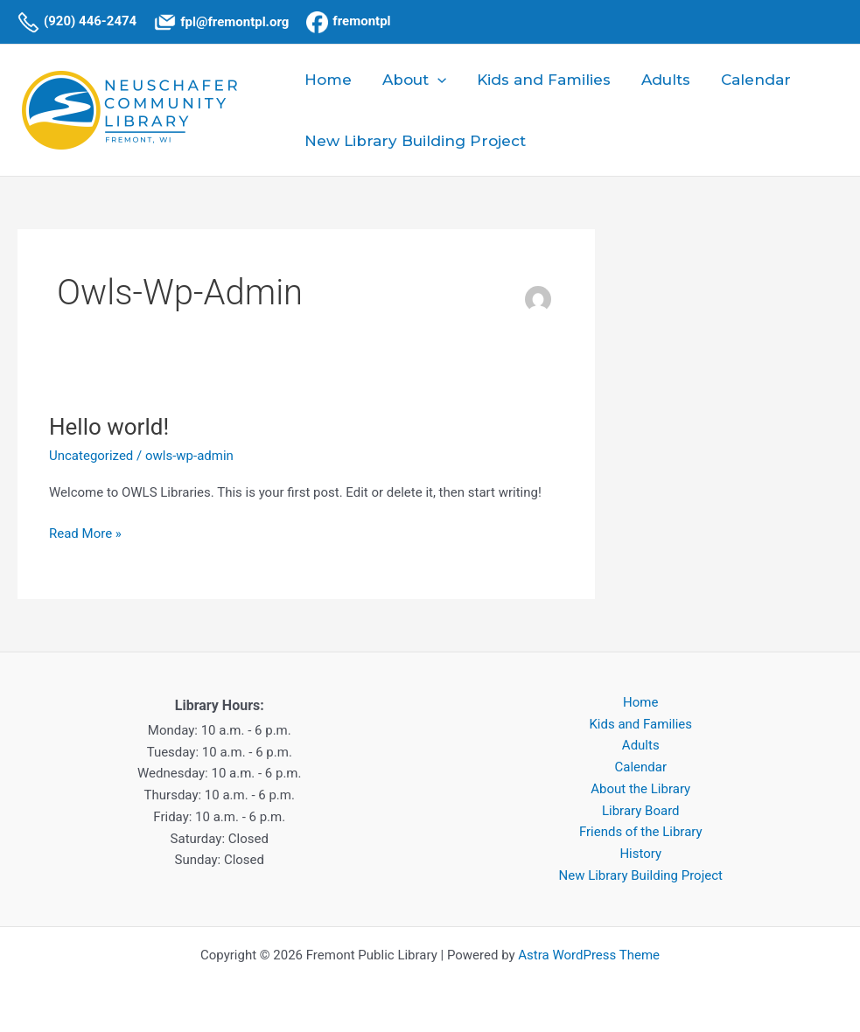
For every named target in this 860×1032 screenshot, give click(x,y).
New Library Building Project (414, 141)
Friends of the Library (641, 832)
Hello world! (109, 427)
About (412, 79)
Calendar (752, 79)
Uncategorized (91, 456)
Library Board (641, 811)
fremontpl (361, 21)
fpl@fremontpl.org (234, 22)
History (640, 853)
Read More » (85, 532)
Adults (662, 79)
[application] (435, 79)
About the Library (640, 789)
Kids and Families (541, 79)
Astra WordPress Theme (589, 955)
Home (327, 79)
